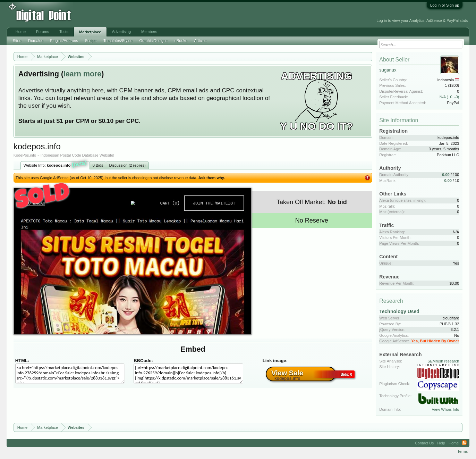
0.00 (445, 175)
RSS (464, 443)
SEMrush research (443, 361)
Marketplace (90, 32)
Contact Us (424, 443)
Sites (17, 41)
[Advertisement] (157, 14)
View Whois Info (445, 409)
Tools (63, 32)
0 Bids (98, 165)
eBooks (181, 41)
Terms (462, 451)
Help (441, 443)
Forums (42, 32)
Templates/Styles (117, 41)
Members (149, 32)
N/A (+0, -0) (449, 97)
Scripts (91, 41)
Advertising (121, 32)
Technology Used (399, 311)
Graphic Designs (153, 41)
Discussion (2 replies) (127, 165)
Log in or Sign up (444, 5)
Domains (35, 41)
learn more (82, 74)
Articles (200, 41)
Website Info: (55, 164)
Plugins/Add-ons (64, 41)
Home (21, 32)
